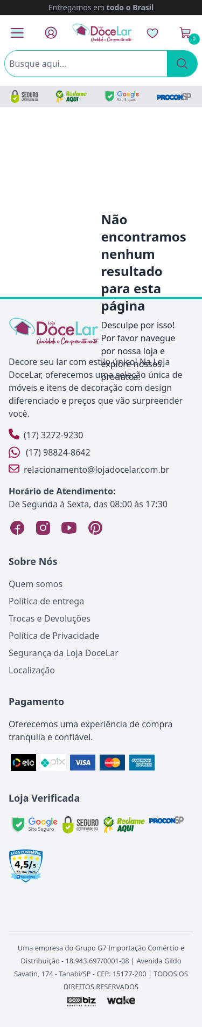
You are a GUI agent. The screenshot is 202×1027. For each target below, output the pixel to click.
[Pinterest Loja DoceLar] (94, 527)
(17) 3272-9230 (46, 435)
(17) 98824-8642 (49, 452)
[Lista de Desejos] (152, 32)
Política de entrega (46, 601)
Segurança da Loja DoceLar (64, 653)
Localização (32, 670)
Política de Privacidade (54, 636)
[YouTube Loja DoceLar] (69, 527)
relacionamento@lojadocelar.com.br (89, 469)
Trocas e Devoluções (49, 618)
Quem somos (35, 584)
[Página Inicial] (102, 33)
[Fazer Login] (51, 32)
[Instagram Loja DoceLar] (43, 527)
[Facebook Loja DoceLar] (17, 527)
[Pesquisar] (182, 64)
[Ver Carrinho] (185, 32)
